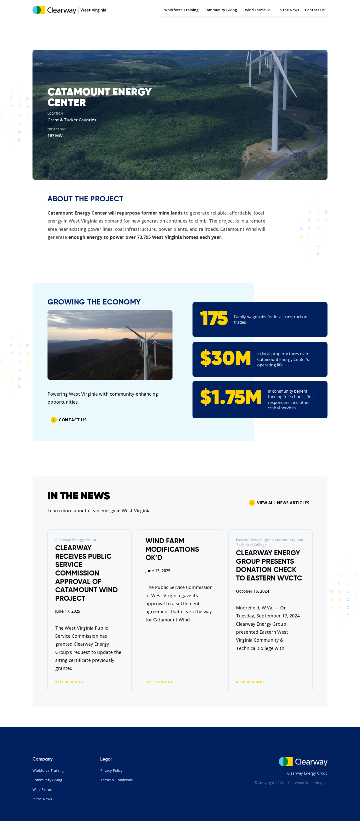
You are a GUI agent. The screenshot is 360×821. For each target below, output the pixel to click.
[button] (258, 9)
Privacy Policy (111, 770)
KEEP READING (69, 682)
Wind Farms (42, 789)
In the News (288, 9)
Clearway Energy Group (307, 773)
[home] (69, 10)
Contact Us (314, 9)
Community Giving (220, 9)
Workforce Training (181, 9)
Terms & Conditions (116, 780)
